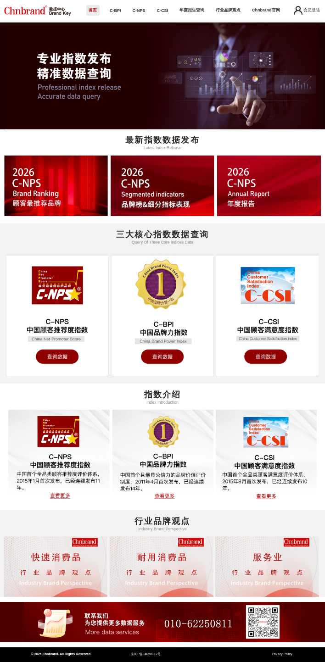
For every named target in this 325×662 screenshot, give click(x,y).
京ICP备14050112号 (146, 654)
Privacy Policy (282, 654)
